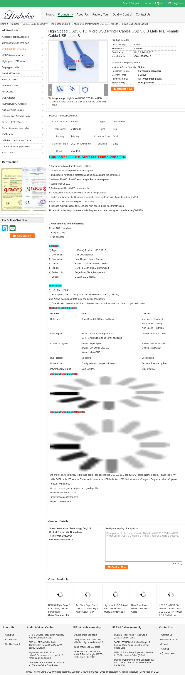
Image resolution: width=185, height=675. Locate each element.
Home (50, 14)
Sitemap (165, 648)
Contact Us (143, 14)
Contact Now (124, 88)
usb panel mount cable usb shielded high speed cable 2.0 (88, 641)
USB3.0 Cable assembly (34, 24)
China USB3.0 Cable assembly (56, 672)
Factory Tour (100, 14)
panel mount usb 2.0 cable (87, 647)
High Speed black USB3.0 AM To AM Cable (140, 608)
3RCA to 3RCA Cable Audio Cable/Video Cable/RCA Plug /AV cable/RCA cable (45, 645)
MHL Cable (7, 91)
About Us (83, 14)
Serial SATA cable (11, 73)
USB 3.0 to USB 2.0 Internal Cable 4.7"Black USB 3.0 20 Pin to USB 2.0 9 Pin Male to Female (171, 612)
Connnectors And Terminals (15, 43)
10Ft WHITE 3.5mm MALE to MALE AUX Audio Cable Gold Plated (46, 664)
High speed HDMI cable (14, 61)
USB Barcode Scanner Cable (16, 140)
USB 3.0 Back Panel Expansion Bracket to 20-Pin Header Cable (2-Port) (133, 654)
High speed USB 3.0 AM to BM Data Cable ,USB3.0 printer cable (115, 608)
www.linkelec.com (67, 492)
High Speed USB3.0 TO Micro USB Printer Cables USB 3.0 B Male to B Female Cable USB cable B (79, 101)
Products (64, 14)
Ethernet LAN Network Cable (16, 116)
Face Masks (8, 152)
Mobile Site (167, 653)
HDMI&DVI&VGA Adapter (14, 104)
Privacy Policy (32, 672)
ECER (157, 672)
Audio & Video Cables (13, 110)
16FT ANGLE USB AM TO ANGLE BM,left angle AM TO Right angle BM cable (88, 654)
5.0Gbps (87, 166)
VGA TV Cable (9, 79)
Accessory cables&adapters (15, 37)
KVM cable (7, 134)
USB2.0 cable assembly (14, 55)
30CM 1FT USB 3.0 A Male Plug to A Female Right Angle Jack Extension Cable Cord (132, 645)
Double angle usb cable (85, 635)
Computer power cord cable (15, 128)
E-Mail (164, 644)
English (178, 2)
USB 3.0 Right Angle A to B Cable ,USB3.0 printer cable (59, 608)
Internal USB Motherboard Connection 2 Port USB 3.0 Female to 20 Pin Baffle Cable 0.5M (134, 663)
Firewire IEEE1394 (11, 122)
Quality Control (122, 14)
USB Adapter (8, 98)
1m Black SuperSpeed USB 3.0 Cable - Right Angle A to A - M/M (87, 608)
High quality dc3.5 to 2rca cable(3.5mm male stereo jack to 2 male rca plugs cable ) (46, 655)
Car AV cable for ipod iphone (16, 146)
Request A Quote (154, 3)
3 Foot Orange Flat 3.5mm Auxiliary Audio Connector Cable (46, 636)
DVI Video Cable (10, 85)
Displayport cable (10, 67)
